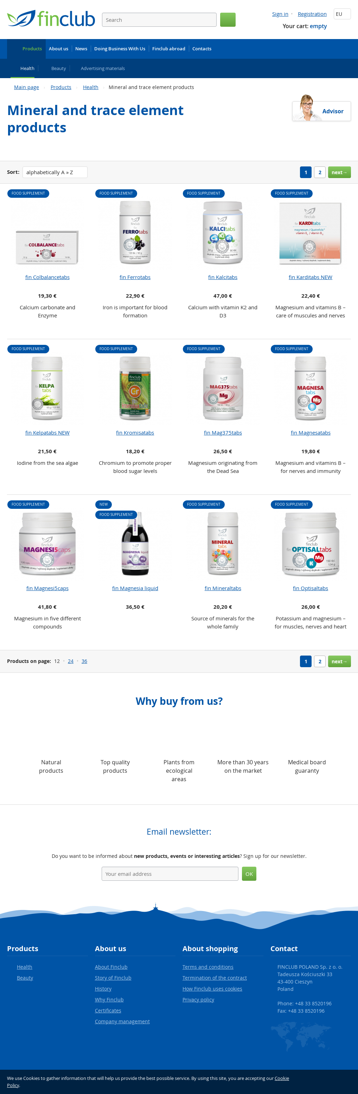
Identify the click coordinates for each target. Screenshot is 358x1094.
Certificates (108, 1010)
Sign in (280, 13)
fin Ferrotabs (135, 276)
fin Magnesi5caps (47, 588)
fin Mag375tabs (223, 432)
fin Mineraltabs (223, 588)
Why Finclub (109, 999)
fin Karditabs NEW (310, 276)
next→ (339, 172)
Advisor (333, 111)
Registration (312, 13)
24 (70, 661)
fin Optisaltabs (310, 588)
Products (61, 87)
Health (90, 87)
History (103, 988)
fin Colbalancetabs (47, 276)
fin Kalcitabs (222, 276)
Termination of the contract (215, 977)
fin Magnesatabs (311, 432)
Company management (122, 1021)
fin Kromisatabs (135, 432)
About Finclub (111, 966)
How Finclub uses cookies (212, 988)
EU (342, 14)
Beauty (25, 977)
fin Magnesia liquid (135, 588)
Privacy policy (198, 999)
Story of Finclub (113, 977)
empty (318, 26)
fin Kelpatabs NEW (47, 432)
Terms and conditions (208, 966)
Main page (26, 87)
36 (84, 661)
